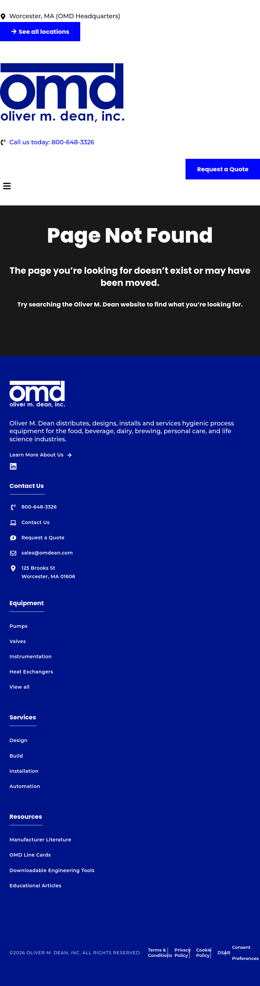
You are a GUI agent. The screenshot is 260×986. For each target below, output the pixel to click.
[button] (130, 186)
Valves (17, 641)
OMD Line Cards (30, 855)
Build (16, 756)
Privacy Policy (183, 952)
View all (19, 687)
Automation (24, 786)
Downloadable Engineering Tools (51, 870)
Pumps (18, 626)
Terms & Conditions (160, 952)
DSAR (224, 952)
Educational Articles (35, 886)
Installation (24, 771)
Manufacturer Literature (40, 840)
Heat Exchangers (31, 672)
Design (18, 740)
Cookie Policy (204, 952)
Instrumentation (30, 657)
